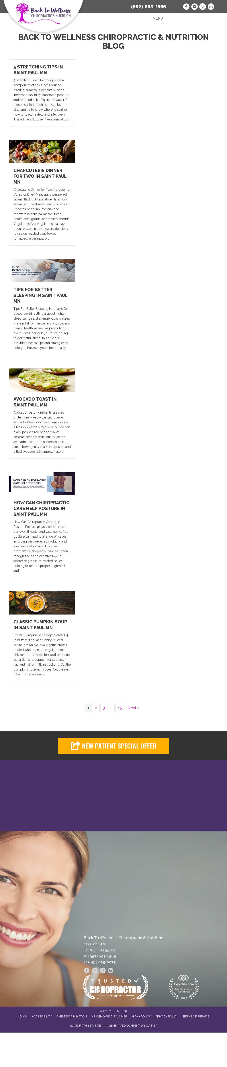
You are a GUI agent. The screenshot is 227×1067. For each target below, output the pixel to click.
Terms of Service (196, 1016)
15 (120, 708)
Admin (22, 1016)
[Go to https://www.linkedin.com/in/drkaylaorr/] (210, 7)
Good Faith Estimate (85, 1025)
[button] (113, 746)
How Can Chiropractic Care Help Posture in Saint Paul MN (41, 508)
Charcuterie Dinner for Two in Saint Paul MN (40, 176)
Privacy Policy (166, 1016)
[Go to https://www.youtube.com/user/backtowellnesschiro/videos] (194, 7)
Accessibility (42, 1016)
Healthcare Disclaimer (109, 1016)
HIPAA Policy (141, 1016)
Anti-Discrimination (72, 1016)
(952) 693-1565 (148, 6)
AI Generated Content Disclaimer (131, 1025)
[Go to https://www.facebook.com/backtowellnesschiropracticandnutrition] (186, 7)
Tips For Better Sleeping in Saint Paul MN (40, 295)
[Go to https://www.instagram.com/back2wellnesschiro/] (202, 7)
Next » (133, 708)
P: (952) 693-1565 (100, 956)
